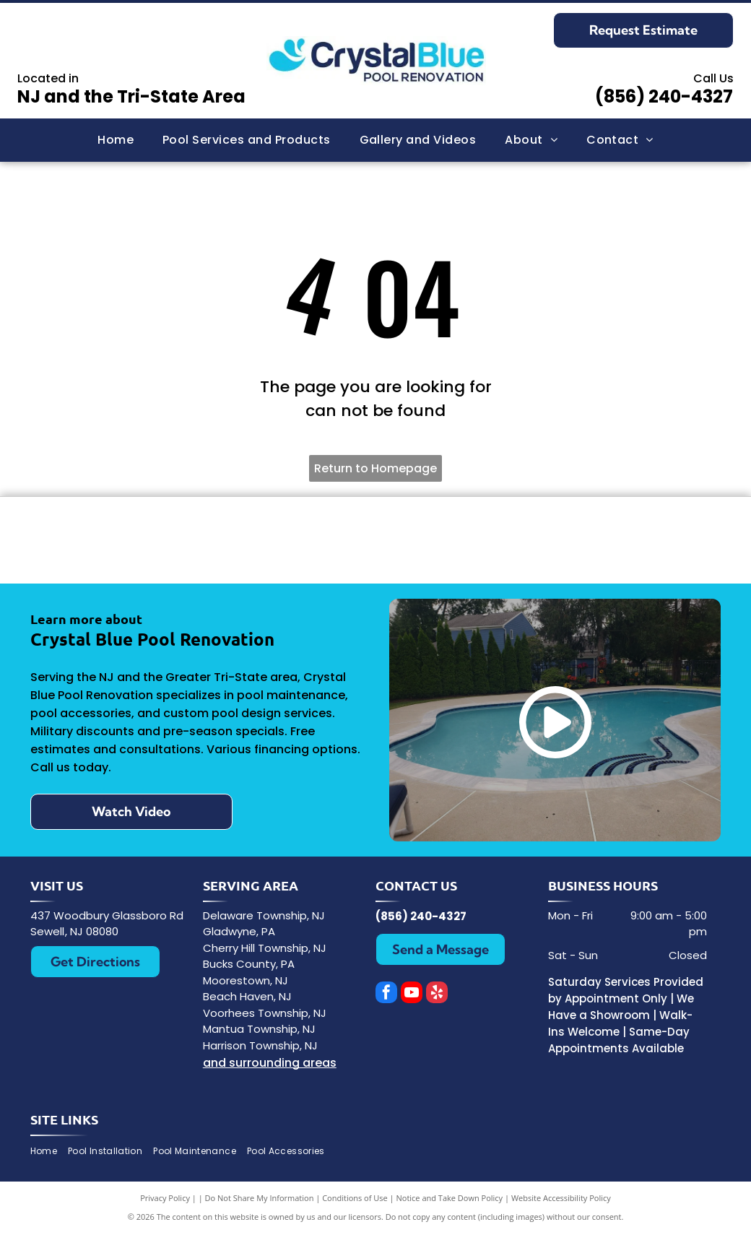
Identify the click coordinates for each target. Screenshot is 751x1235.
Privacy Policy (165, 1198)
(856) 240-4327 (664, 96)
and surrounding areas (270, 1063)
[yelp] (437, 994)
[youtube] (411, 994)
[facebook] (386, 994)
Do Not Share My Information (259, 1198)
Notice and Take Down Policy (449, 1198)
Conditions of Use (355, 1198)
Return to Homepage (375, 468)
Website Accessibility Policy (561, 1198)
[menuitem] (115, 140)
